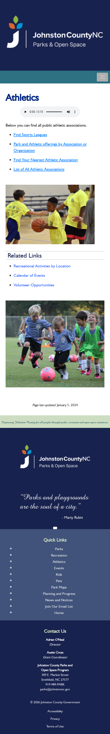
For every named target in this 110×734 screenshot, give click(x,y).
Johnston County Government (60, 702)
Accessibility (55, 711)
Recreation (59, 555)
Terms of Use (55, 726)
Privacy (55, 719)
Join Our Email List (59, 606)
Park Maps (59, 587)
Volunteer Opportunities (34, 284)
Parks (59, 549)
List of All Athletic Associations (39, 169)
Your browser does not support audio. (50, 111)
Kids (59, 574)
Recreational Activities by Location (42, 265)
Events (59, 568)
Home (59, 613)
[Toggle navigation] (102, 77)
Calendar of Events (29, 275)
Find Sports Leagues (30, 134)
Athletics (59, 561)
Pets (59, 581)
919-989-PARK (55, 684)
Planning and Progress (59, 593)
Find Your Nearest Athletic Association (46, 159)
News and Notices (59, 600)
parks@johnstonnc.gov (55, 689)
